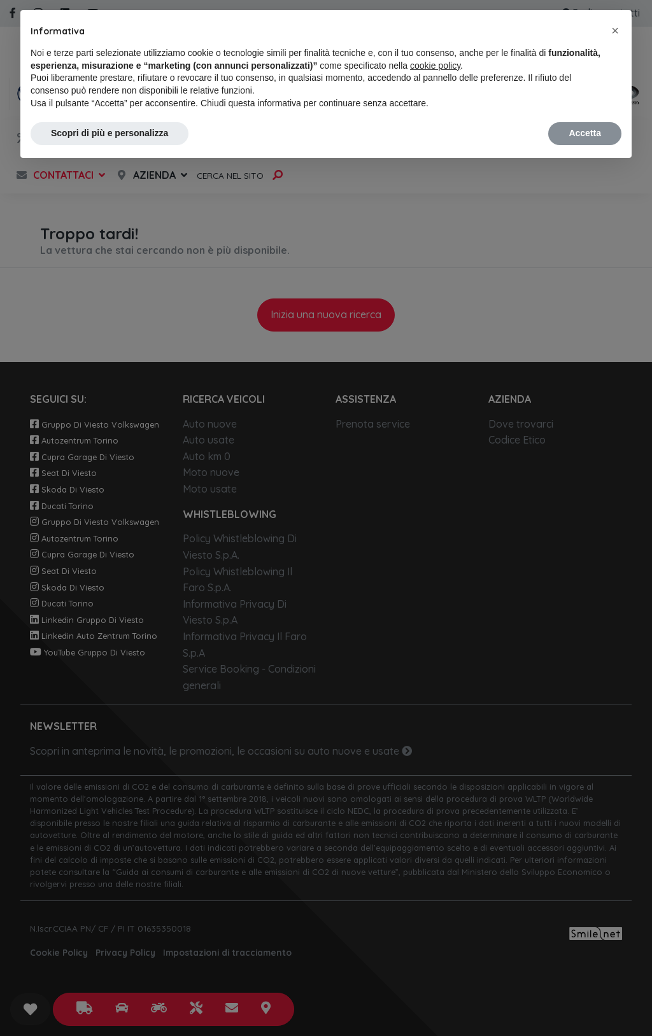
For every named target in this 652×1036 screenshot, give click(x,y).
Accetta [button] (585, 133)
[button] (615, 30)
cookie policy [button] (435, 65)
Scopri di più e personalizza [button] (109, 133)
